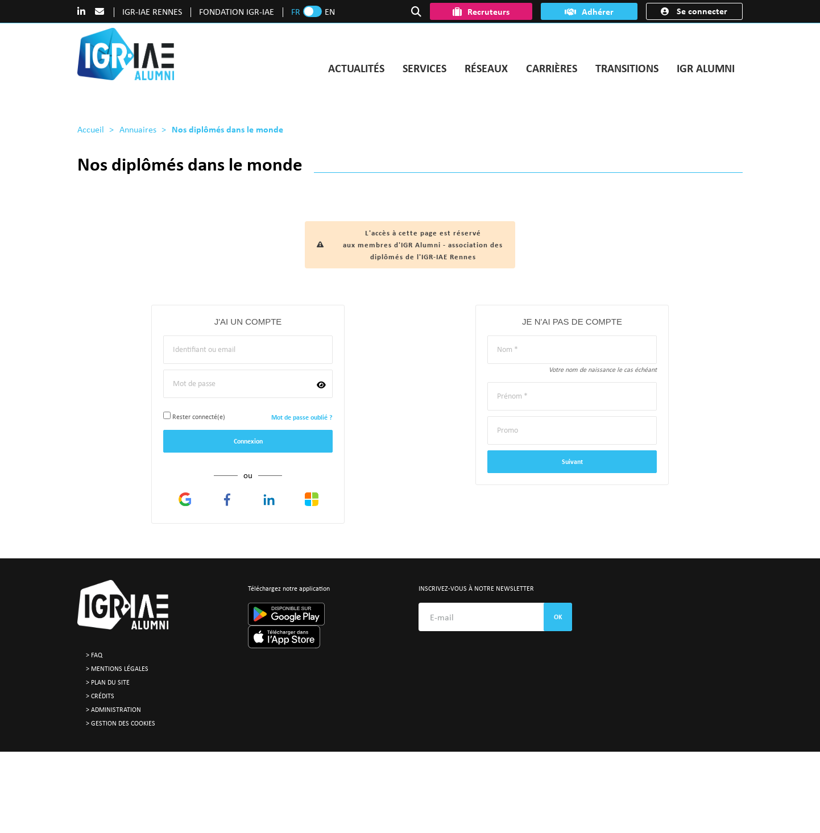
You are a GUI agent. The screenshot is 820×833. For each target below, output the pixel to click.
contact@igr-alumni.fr (300, 779)
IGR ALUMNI (706, 68)
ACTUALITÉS (356, 68)
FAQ (96, 654)
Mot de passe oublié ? (302, 417)
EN (330, 11)
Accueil (90, 129)
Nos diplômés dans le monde (227, 129)
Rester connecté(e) (194, 416)
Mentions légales (119, 668)
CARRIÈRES (551, 68)
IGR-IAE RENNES (152, 11)
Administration (116, 709)
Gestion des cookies (123, 723)
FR (295, 11)
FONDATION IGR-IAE (236, 11)
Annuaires (137, 129)
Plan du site (110, 682)
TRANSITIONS (627, 68)
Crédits (102, 695)
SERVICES (424, 68)
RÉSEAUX (486, 68)
